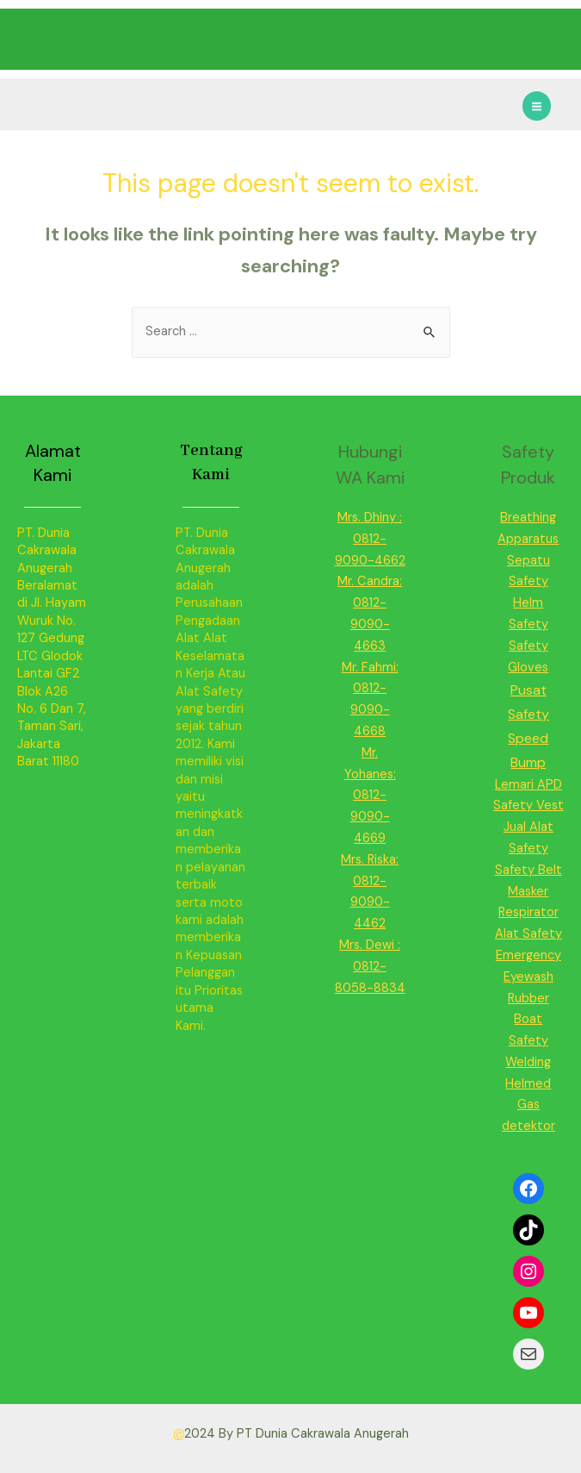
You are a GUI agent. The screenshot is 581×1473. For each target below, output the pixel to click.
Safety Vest (528, 805)
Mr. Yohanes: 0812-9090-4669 (370, 795)
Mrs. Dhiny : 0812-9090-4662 (370, 539)
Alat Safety (528, 934)
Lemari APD (528, 785)
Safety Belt (528, 870)
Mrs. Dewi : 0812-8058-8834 (370, 966)
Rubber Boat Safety (528, 1020)
